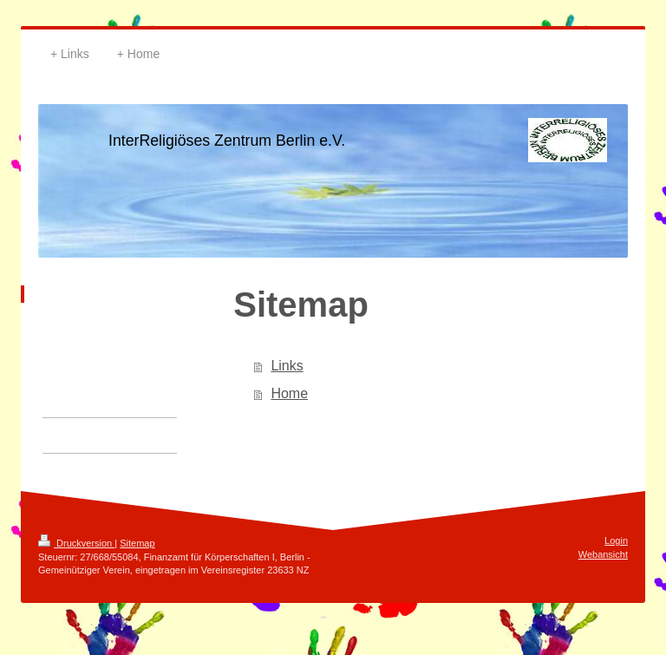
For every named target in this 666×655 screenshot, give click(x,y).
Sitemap (137, 543)
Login (616, 540)
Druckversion (76, 543)
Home (289, 393)
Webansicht (603, 554)
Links (287, 365)
